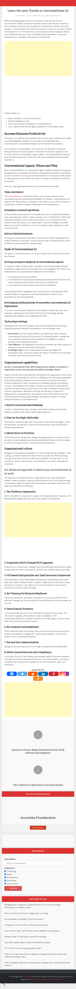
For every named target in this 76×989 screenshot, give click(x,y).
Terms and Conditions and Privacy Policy (46, 979)
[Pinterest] (54, 674)
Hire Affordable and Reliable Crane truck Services (23, 919)
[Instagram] (64, 674)
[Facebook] (12, 674)
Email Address (10, 859)
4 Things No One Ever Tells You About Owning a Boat (26, 925)
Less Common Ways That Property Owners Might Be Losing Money (31, 931)
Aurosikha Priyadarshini (51, 16)
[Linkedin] (43, 674)
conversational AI (15, 196)
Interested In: (9, 868)
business (24, 175)
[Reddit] (33, 674)
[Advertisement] (38, 58)
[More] (38, 678)
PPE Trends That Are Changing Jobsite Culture (22, 948)
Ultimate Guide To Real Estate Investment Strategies (25, 936)
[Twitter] (22, 674)
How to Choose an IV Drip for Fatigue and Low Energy (26, 913)
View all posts (38, 827)
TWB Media (27, 976)
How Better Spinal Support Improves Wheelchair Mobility (27, 942)
